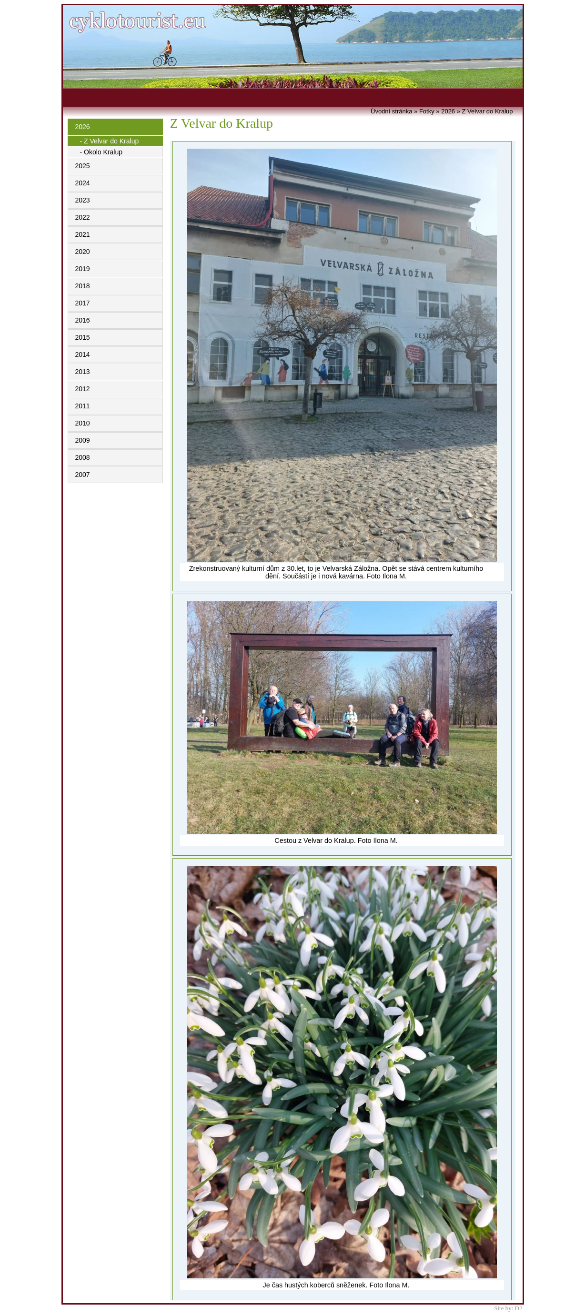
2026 (82, 127)
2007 (82, 474)
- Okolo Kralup (101, 152)
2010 (82, 423)
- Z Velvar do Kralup (109, 141)
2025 (82, 166)
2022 (82, 217)
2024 (82, 183)
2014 (82, 354)
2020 (82, 251)
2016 (82, 320)
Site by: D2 (508, 1308)
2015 (82, 337)
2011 (82, 406)
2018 (82, 286)
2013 (82, 371)
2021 (82, 234)
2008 (82, 457)
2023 (82, 200)
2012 (82, 389)
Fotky (426, 111)
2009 (82, 440)
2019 (82, 269)
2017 (82, 303)
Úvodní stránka (391, 111)
